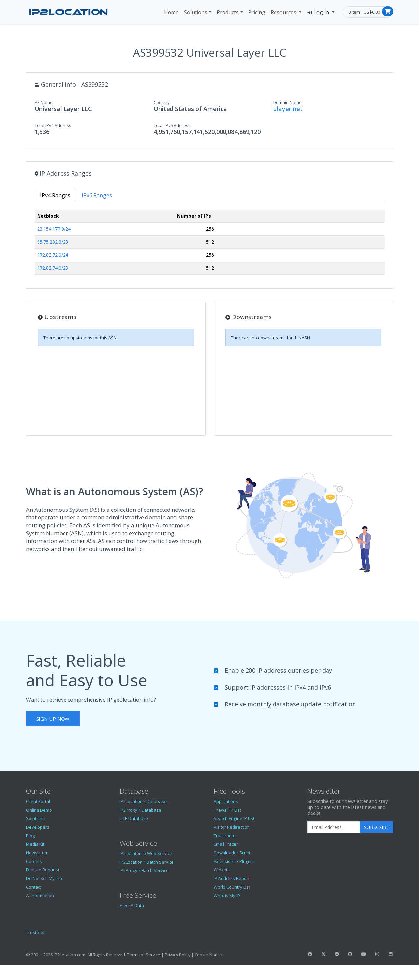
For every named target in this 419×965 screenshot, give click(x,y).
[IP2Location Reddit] (336, 954)
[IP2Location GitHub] (350, 954)
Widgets (222, 870)
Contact (33, 887)
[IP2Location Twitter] (323, 954)
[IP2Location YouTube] (363, 954)
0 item (354, 11)
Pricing (256, 12)
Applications (226, 801)
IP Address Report (231, 878)
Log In (319, 12)
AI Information (40, 895)
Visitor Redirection (232, 827)
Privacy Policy (177, 955)
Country (162, 102)
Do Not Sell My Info (45, 878)
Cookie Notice (208, 955)
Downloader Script (232, 853)
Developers (37, 827)
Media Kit (35, 844)
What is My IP (227, 895)
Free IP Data (132, 905)
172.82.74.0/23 (52, 268)
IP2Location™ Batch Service (147, 862)
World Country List (232, 887)
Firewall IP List (227, 810)
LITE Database (134, 818)
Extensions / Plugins (234, 861)
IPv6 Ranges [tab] (97, 195)
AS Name (44, 102)
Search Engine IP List (234, 818)
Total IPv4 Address (53, 125)
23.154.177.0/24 (54, 229)
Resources (284, 12)
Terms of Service (143, 955)
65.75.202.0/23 (52, 242)
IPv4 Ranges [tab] (55, 195)
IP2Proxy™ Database (140, 810)
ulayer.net (287, 109)
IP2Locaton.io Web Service (146, 853)
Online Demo (39, 810)
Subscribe (376, 827)
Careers (34, 861)
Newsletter (37, 853)
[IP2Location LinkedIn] (390, 954)
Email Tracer (226, 844)
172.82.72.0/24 (52, 255)
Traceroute (225, 836)
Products (228, 12)
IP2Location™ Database (143, 801)
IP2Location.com (69, 955)
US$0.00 (372, 12)
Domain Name (287, 102)
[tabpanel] (210, 245)
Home (171, 12)
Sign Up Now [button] (52, 718)
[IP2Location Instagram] (377, 954)
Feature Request (42, 870)
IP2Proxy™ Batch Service (144, 870)
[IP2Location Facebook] (310, 954)
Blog (30, 836)
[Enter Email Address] (333, 827)
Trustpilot (35, 932)
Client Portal (38, 801)
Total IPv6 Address (172, 125)
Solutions (195, 12)
